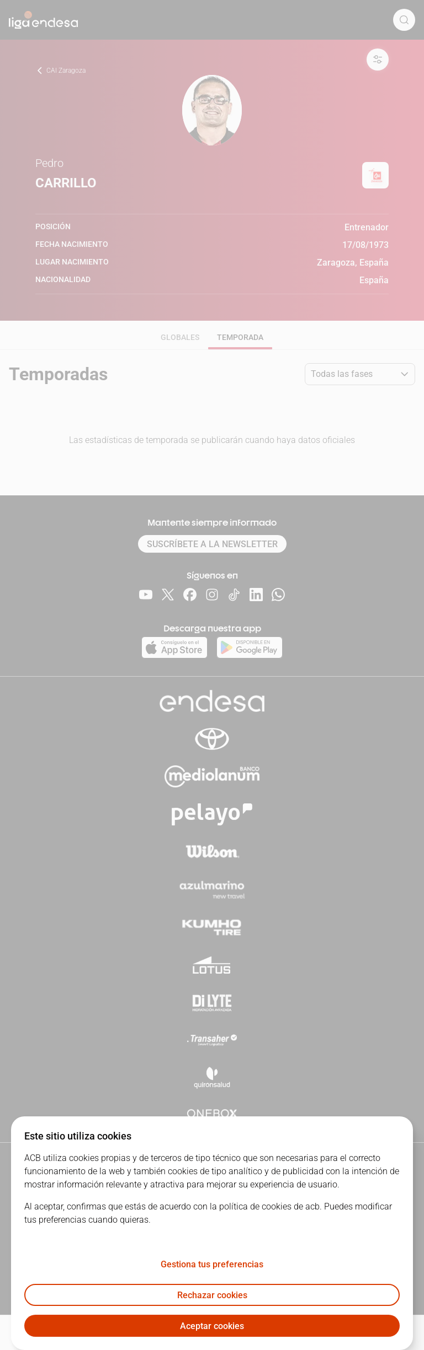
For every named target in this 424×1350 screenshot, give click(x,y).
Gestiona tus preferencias (212, 1264)
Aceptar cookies (212, 1326)
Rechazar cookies (212, 1295)
